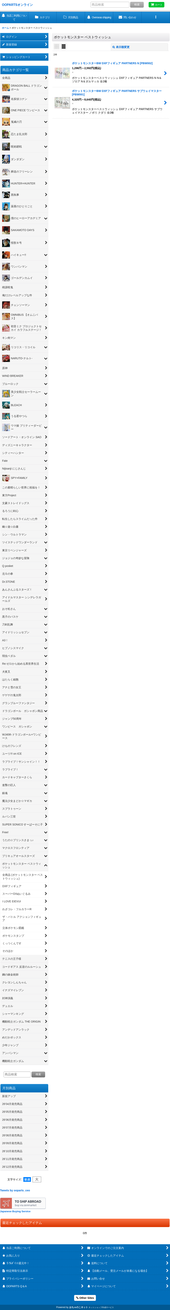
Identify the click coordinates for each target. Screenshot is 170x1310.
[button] (156, 17)
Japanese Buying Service (15, 1211)
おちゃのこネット (78, 1307)
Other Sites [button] (85, 1297)
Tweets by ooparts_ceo (15, 1190)
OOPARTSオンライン (17, 4)
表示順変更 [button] (121, 47)
